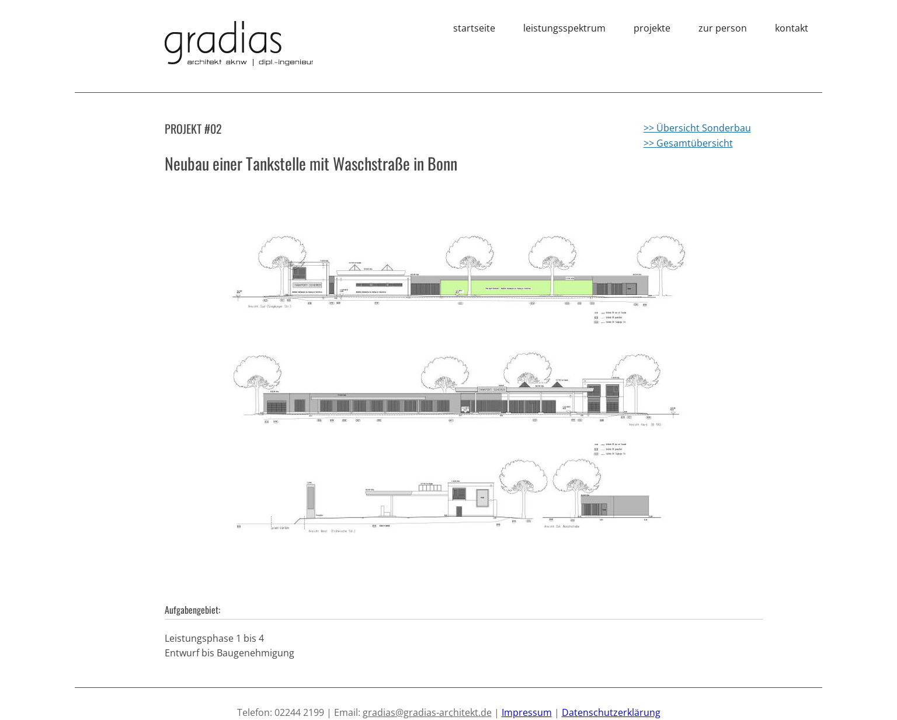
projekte (652, 28)
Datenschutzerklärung (611, 712)
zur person (722, 28)
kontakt (791, 28)
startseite (474, 28)
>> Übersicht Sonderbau (697, 127)
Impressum (527, 712)
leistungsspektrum (564, 28)
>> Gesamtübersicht (688, 143)
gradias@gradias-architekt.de (427, 712)
